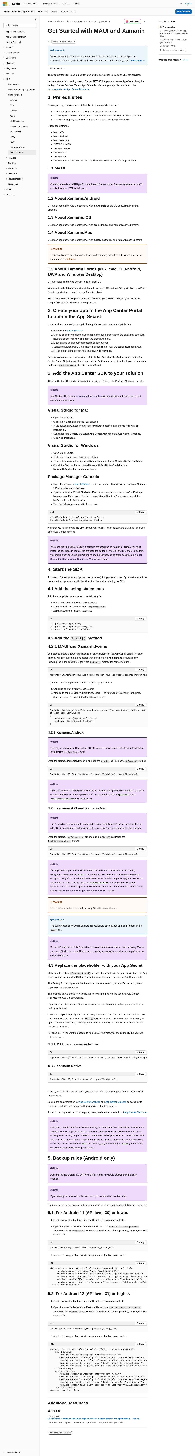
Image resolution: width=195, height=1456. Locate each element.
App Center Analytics (89, 1102)
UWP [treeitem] (12, 142)
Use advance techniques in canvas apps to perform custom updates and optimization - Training (94, 1419)
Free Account (183, 11)
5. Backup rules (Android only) (173, 50)
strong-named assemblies (87, 396)
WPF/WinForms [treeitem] (17, 147)
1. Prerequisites (167, 27)
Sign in (188, 4)
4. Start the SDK (167, 46)
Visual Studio (63, 21)
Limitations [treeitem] (13, 184)
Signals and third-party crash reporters (84, 890)
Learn (51, 21)
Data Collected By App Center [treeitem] (21, 89)
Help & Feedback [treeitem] (13, 42)
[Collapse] (35, 19)
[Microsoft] (5, 4)
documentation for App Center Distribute (68, 89)
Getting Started (100, 21)
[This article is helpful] (183, 60)
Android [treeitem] (13, 100)
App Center (77, 21)
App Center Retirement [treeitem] (16, 37)
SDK (88, 21)
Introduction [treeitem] (13, 84)
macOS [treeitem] (13, 110)
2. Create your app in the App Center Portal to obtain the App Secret (174, 33)
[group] (97, 675)
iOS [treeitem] (12, 105)
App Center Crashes (115, 1102)
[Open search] (181, 3)
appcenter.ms (74, 330)
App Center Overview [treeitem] (15, 32)
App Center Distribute (135, 1112)
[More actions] (144, 21)
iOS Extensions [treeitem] (17, 121)
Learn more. (136, 60)
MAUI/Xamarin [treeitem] (17, 152)
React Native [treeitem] (16, 131)
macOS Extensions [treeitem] (19, 126)
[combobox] (19, 25)
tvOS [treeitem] (12, 116)
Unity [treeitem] (12, 137)
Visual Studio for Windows (84, 559)
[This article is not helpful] (187, 60)
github (70, 259)
